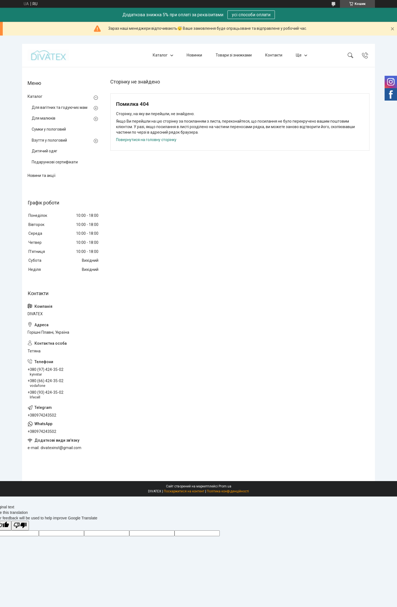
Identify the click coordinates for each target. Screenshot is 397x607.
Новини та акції (41, 175)
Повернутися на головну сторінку (146, 139)
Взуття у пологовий (49, 140)
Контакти (273, 55)
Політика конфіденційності (228, 491)
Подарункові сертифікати (55, 162)
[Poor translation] (20, 525)
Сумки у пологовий (49, 129)
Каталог (160, 55)
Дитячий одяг (44, 151)
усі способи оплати (251, 14)
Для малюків (43, 118)
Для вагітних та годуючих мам (59, 107)
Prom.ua (225, 486)
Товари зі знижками (234, 55)
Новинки (194, 55)
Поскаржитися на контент (184, 491)
